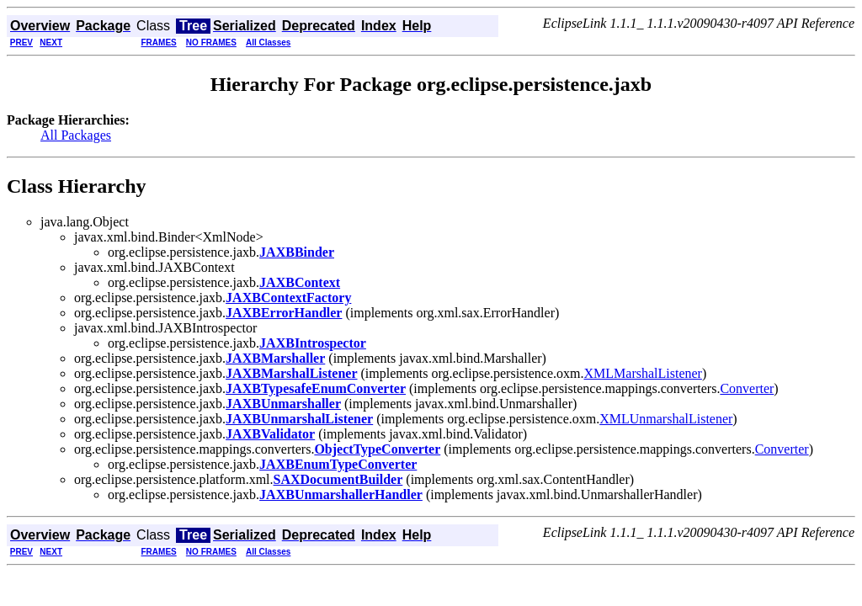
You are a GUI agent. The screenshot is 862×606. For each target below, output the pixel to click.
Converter (747, 388)
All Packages (75, 135)
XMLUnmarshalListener (665, 419)
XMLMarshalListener (643, 373)
